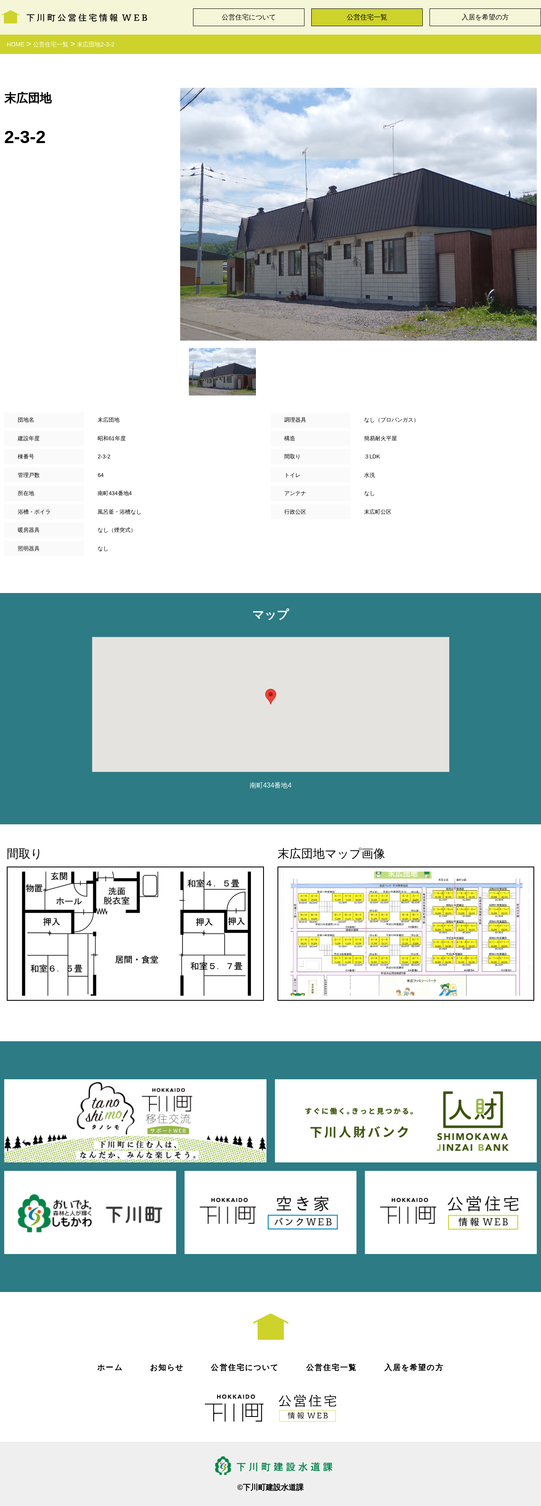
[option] (358, 214)
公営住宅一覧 (367, 17)
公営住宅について (249, 17)
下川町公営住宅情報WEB (74, 15)
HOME (15, 44)
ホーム (109, 1367)
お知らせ (167, 1367)
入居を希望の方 (485, 17)
